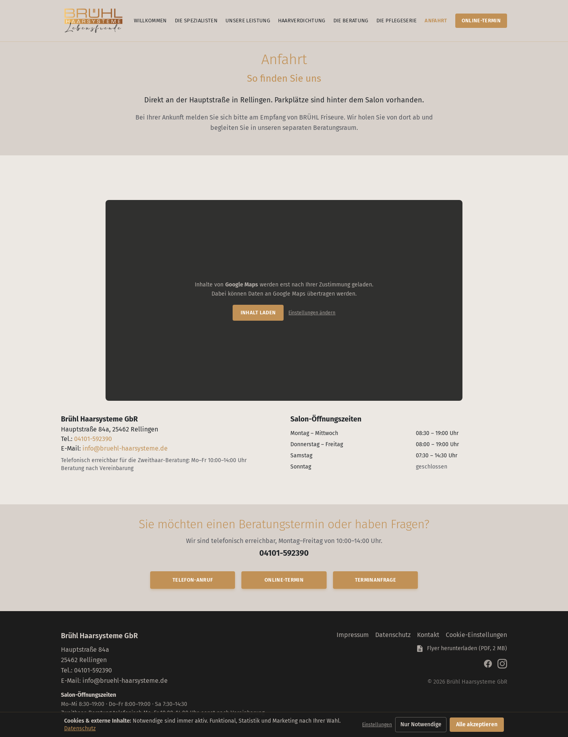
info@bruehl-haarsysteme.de (125, 448)
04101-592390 (93, 439)
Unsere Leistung (247, 21)
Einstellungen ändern (311, 313)
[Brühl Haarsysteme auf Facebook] (488, 663)
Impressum (353, 635)
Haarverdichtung (301, 21)
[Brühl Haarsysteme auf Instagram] (502, 663)
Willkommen (150, 21)
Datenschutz (393, 635)
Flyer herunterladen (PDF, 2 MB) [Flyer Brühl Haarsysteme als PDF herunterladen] (461, 649)
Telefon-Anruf (192, 580)
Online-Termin (481, 21)
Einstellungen (377, 724)
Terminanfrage (375, 580)
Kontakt (428, 635)
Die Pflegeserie (396, 21)
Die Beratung (350, 21)
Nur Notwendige (420, 724)
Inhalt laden (258, 313)
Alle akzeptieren (476, 724)
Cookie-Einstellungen (476, 635)
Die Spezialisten (196, 21)
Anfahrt (436, 21)
